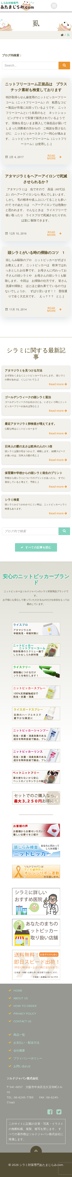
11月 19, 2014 (15, 309)
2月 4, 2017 (14, 157)
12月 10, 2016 (15, 233)
